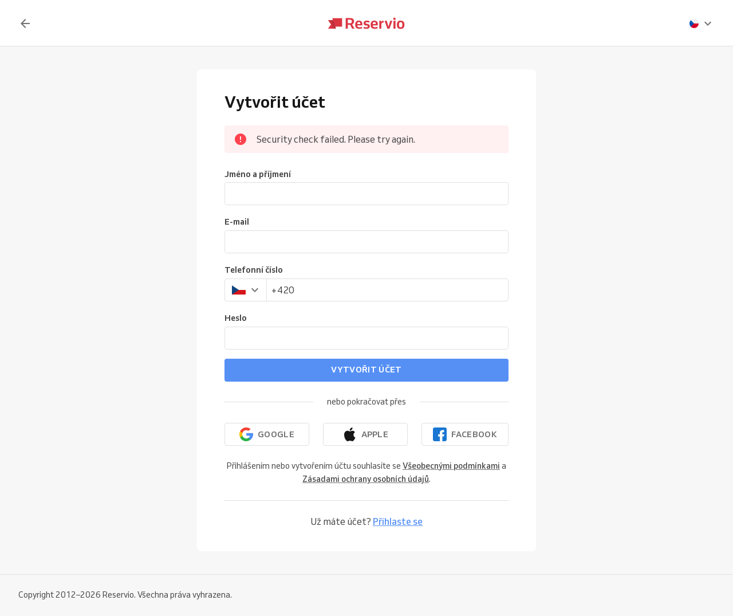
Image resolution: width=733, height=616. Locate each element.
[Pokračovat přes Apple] (365, 434)
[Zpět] (25, 23)
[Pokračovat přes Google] (266, 434)
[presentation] (701, 23)
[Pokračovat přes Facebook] (465, 434)
